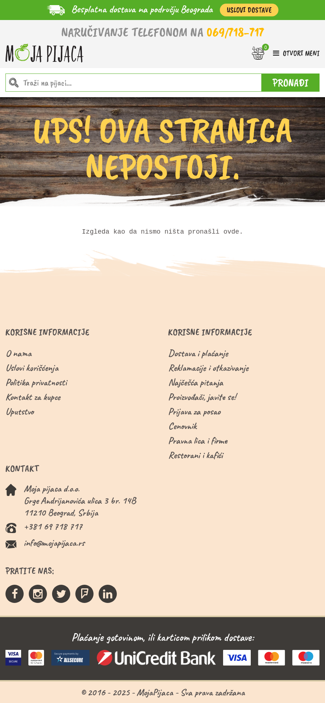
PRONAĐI (291, 83)
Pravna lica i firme (197, 440)
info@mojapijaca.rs (54, 543)
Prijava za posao (194, 411)
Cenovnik (182, 426)
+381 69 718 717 (53, 526)
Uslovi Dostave (249, 10)
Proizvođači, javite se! (201, 397)
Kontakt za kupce (32, 397)
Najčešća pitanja (195, 382)
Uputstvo (19, 411)
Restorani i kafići (195, 455)
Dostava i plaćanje (198, 353)
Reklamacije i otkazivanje (208, 368)
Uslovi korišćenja (31, 368)
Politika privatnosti (36, 382)
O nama (18, 353)
